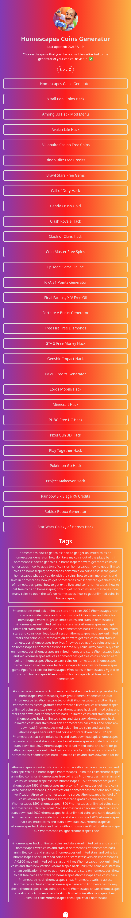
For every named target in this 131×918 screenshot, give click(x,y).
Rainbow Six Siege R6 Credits (65, 496)
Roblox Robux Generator (65, 511)
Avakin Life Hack (65, 129)
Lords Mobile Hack (65, 389)
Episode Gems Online (65, 266)
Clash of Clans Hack (65, 236)
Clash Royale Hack (65, 221)
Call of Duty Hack (65, 190)
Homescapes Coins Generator (65, 83)
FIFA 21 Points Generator (65, 282)
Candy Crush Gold (65, 205)
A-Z (65, 70)
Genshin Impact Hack (65, 358)
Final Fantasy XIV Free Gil (65, 297)
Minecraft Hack (66, 404)
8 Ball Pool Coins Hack (65, 98)
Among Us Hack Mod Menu (65, 114)
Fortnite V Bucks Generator (65, 312)
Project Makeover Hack (65, 480)
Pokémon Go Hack (65, 465)
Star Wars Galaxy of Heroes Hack (66, 526)
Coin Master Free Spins (65, 251)
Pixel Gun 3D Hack (65, 435)
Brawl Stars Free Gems (65, 175)
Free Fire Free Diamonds (65, 328)
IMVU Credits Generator (65, 374)
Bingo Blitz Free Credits (65, 159)
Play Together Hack (65, 450)
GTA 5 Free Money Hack (65, 343)
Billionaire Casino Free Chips (65, 144)
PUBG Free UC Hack (65, 419)
